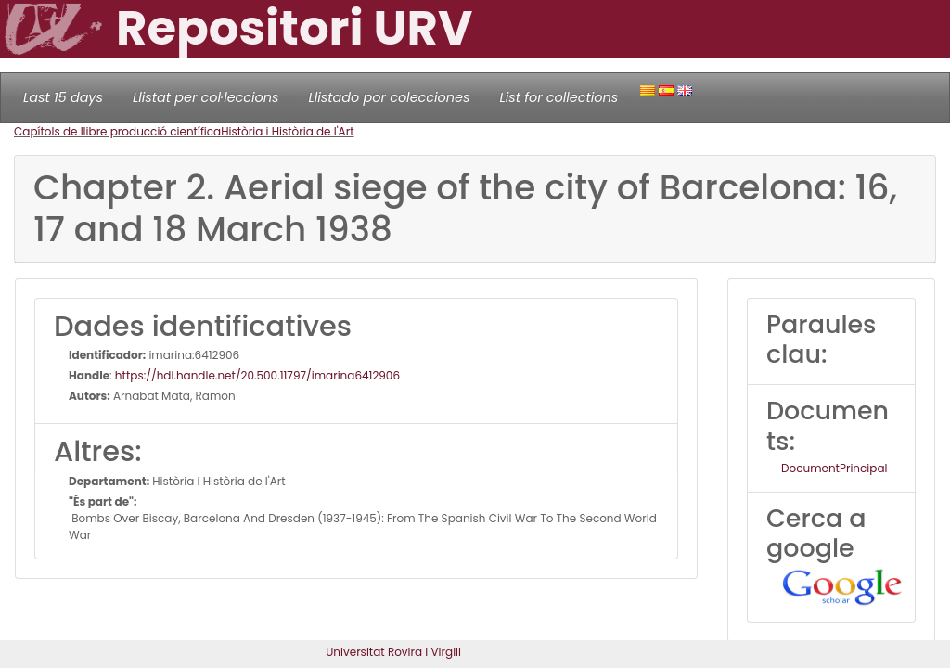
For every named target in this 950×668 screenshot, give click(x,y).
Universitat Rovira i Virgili (393, 652)
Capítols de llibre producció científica (117, 131)
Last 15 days (63, 97)
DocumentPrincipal (834, 468)
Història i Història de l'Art (287, 131)
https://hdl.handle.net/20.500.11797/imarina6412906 (257, 375)
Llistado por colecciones (389, 97)
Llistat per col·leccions (206, 97)
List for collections (558, 97)
